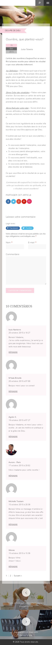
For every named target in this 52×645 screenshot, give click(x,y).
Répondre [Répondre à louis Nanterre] (13, 352)
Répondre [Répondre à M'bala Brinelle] (13, 391)
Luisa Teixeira (27, 49)
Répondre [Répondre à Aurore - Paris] (13, 476)
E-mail (31, 242)
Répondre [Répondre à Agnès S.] (13, 436)
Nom (8, 242)
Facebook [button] (14, 228)
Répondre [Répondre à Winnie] (13, 566)
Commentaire (12, 254)
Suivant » (18, 576)
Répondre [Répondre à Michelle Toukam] (13, 524)
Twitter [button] (28, 228)
